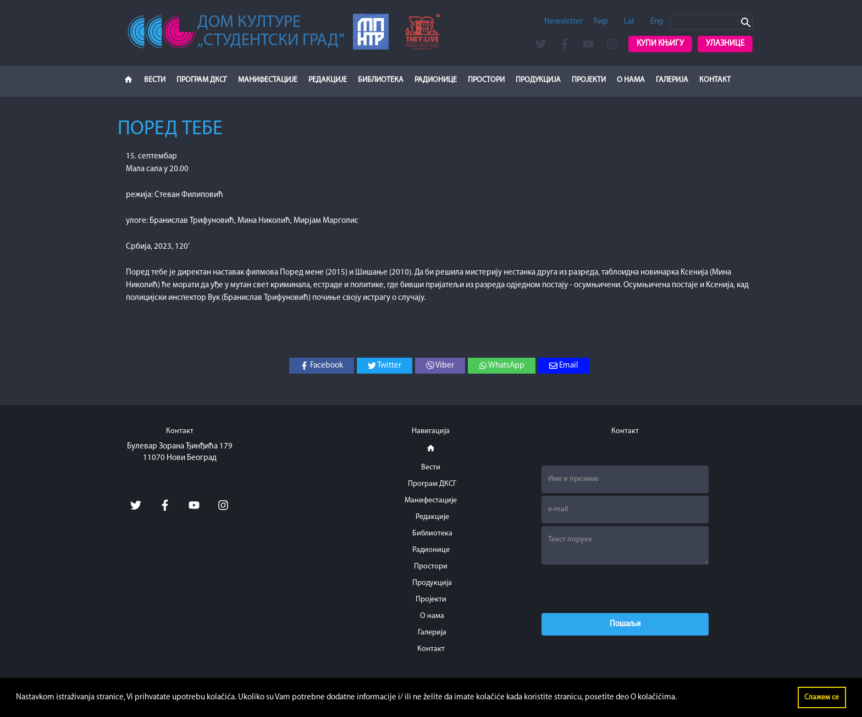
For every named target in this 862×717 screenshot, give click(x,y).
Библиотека (381, 80)
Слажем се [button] (821, 697)
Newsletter (563, 22)
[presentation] (625, 588)
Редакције (327, 80)
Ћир (600, 22)
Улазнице (725, 44)
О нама (631, 80)
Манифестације (267, 80)
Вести (154, 80)
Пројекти (589, 80)
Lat (629, 22)
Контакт (715, 80)
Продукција (538, 80)
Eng (656, 22)
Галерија (672, 80)
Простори (486, 80)
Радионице (436, 80)
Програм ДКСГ (201, 80)
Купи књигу (660, 44)
